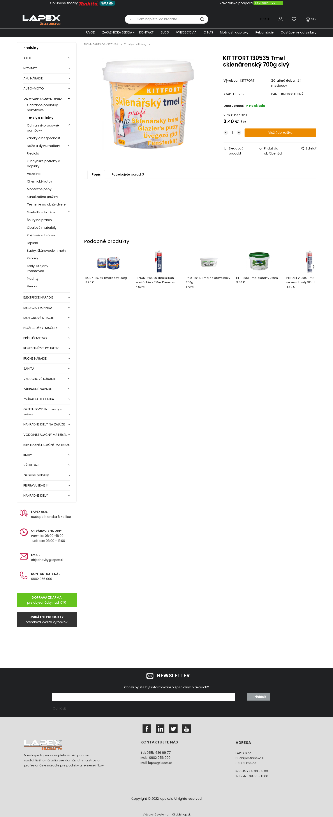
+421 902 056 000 (268, 3)
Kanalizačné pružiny (42, 197)
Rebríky (32, 258)
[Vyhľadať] (130, 19)
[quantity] (232, 132)
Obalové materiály (41, 227)
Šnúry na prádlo (39, 220)
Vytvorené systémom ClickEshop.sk (166, 814)
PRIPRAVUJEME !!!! (36, 485)
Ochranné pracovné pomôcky (43, 128)
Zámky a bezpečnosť (43, 138)
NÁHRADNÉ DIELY (35, 495)
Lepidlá (32, 243)
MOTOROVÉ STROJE (38, 318)
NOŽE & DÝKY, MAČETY (40, 328)
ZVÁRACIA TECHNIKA (38, 399)
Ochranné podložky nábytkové (42, 107)
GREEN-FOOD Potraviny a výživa (42, 411)
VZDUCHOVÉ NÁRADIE (39, 379)
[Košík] (310, 19)
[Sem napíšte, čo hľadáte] (171, 19)
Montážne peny (39, 189)
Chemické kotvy (39, 181)
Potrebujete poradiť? (128, 174)
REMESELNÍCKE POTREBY (41, 348)
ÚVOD (90, 32)
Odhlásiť (59, 708)
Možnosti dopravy (234, 32)
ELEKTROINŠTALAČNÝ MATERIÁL (46, 445)
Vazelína (34, 174)
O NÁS (208, 32)
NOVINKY (30, 68)
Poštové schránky (41, 235)
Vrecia (32, 286)
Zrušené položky (36, 475)
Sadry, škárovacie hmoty (46, 250)
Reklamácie (264, 32)
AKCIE (27, 58)
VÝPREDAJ (31, 465)
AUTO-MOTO (33, 88)
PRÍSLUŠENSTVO (35, 338)
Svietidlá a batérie (41, 212)
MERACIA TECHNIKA (37, 308)
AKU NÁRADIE (33, 78)
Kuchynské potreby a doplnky (43, 163)
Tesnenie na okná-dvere (46, 204)
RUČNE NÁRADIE (35, 358)
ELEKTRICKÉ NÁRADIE (38, 297)
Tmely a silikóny (40, 118)
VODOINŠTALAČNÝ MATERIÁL (45, 434)
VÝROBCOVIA (186, 32)
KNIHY (27, 455)
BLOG (165, 32)
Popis (96, 174)
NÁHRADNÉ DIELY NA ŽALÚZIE (44, 424)
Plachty (33, 278)
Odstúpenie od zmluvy (298, 32)
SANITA (28, 368)
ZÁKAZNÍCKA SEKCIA (117, 32)
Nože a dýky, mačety (43, 146)
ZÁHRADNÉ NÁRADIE (37, 389)
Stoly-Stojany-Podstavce (38, 268)
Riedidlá (33, 153)
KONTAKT (146, 32)
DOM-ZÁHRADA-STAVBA (42, 99)
